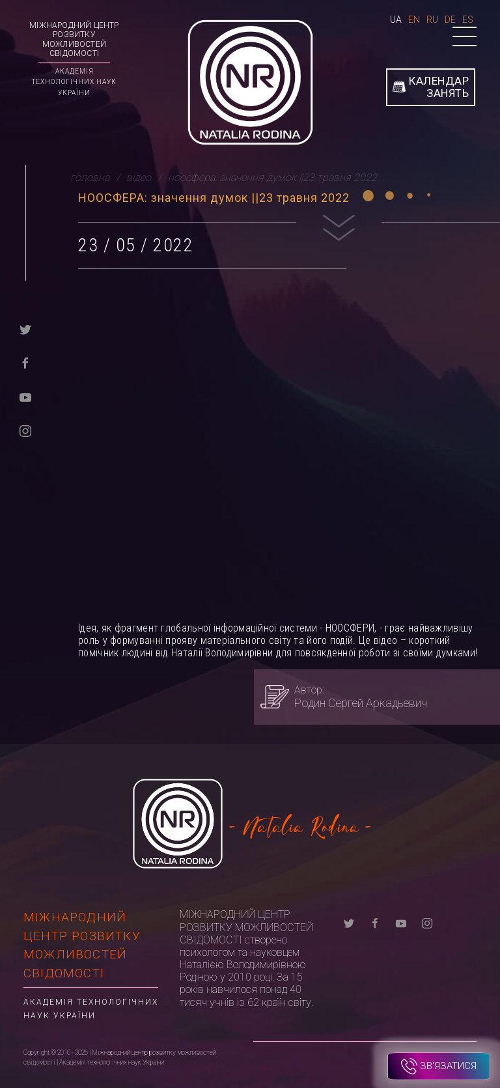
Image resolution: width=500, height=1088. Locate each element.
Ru (432, 19)
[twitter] (25, 328)
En (414, 19)
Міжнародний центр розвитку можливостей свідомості (73, 39)
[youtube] (25, 396)
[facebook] (25, 362)
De (450, 19)
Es (467, 19)
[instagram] (25, 430)
